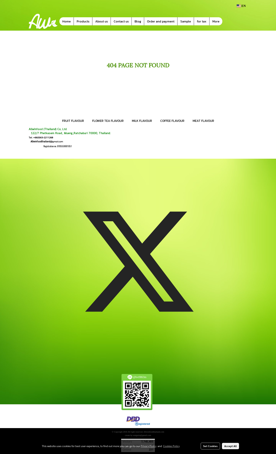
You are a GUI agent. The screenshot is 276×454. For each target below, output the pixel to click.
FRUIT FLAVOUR (73, 120)
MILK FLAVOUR (142, 120)
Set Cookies (210, 446)
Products (83, 21)
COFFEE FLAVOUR (172, 120)
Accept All (230, 446)
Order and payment (160, 21)
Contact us (121, 21)
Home (66, 21)
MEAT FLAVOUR (203, 120)
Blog (138, 21)
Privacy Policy (148, 446)
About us (101, 21)
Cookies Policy (171, 446)
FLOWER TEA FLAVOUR (108, 120)
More (215, 21)
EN (241, 5)
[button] (228, 21)
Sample (185, 21)
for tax (201, 21)
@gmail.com (46, 141)
